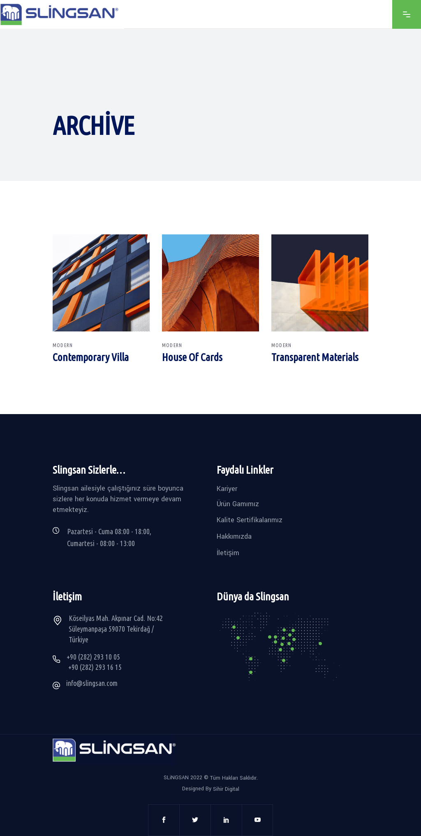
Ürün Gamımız (238, 503)
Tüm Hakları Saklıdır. (234, 778)
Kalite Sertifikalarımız (249, 520)
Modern (63, 345)
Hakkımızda (234, 536)
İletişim (228, 552)
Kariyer (227, 488)
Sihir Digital (226, 789)
